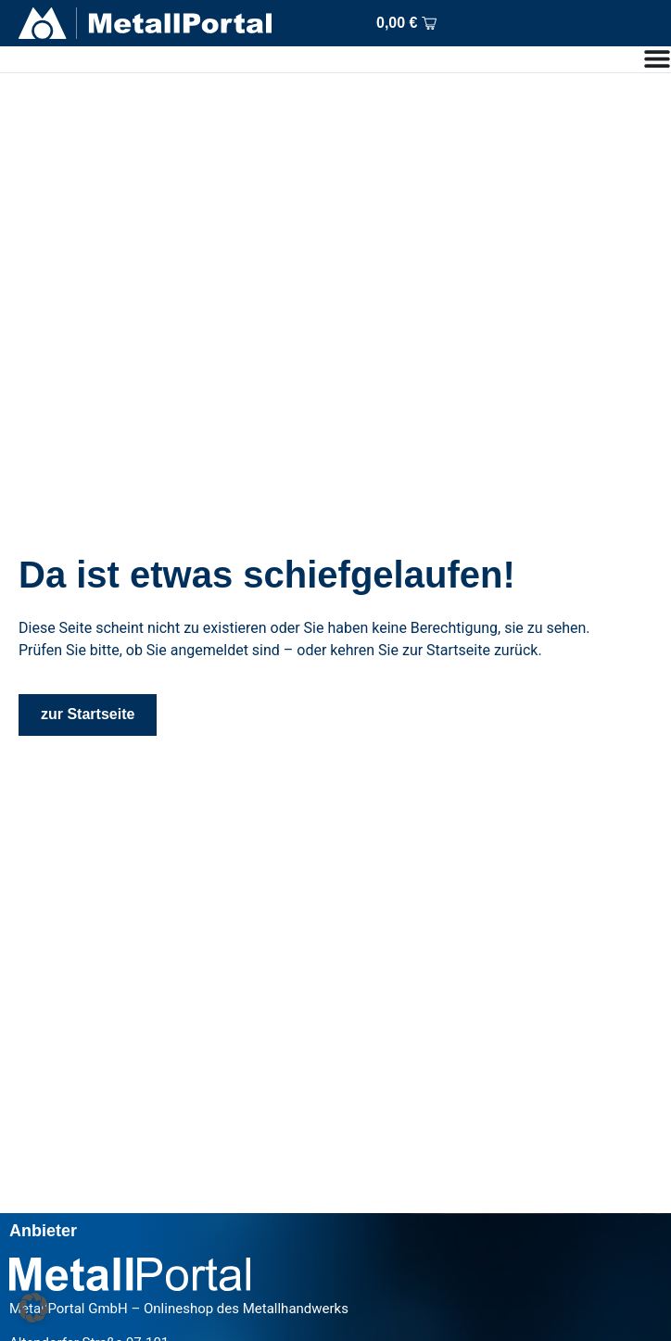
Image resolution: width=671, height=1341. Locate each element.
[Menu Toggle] (657, 58)
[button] (33, 1307)
